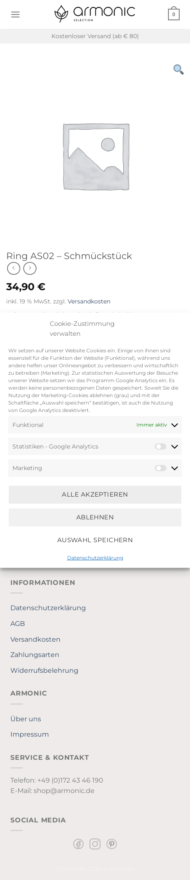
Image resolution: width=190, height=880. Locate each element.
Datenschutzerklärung (95, 557)
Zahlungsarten (34, 655)
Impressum (29, 734)
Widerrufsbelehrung (44, 670)
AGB (17, 624)
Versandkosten (89, 301)
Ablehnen (95, 517)
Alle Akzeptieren (95, 494)
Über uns (25, 719)
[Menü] (15, 14)
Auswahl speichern (95, 540)
